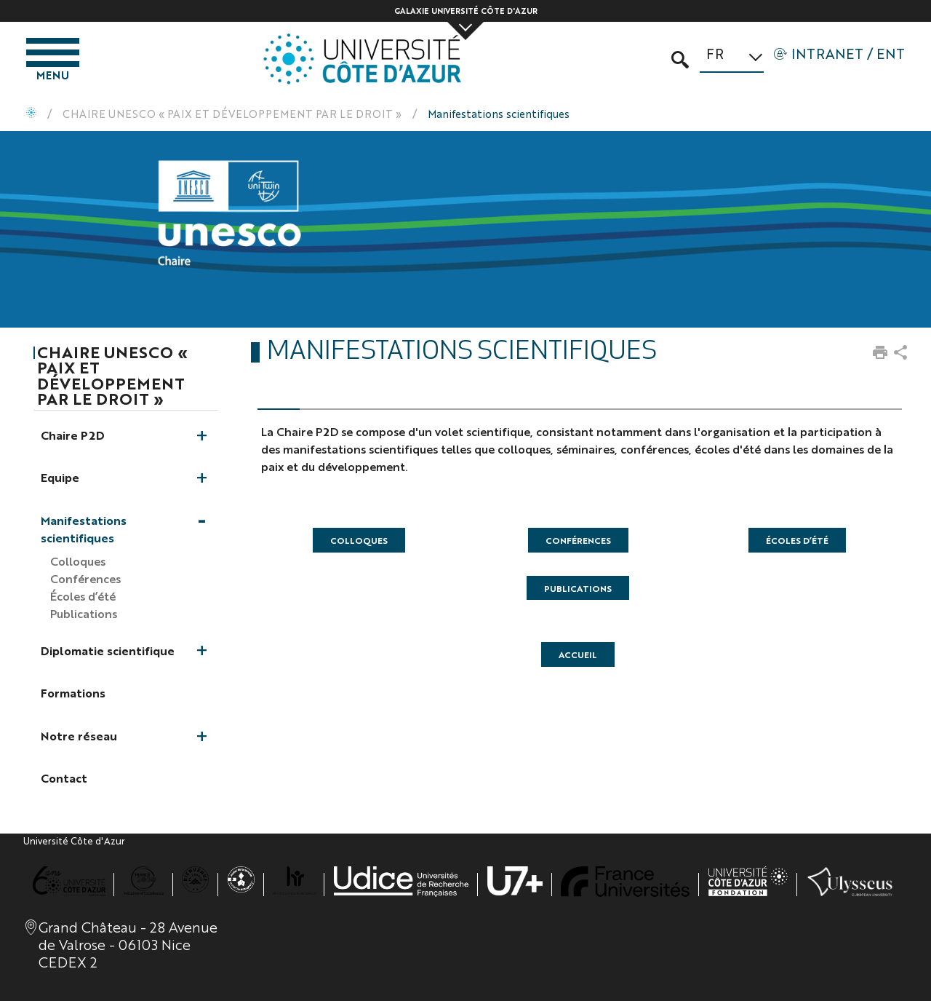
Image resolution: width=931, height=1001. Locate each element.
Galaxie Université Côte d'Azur (466, 10)
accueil (578, 654)
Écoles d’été (797, 540)
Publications (578, 588)
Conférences (578, 540)
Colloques (359, 540)
